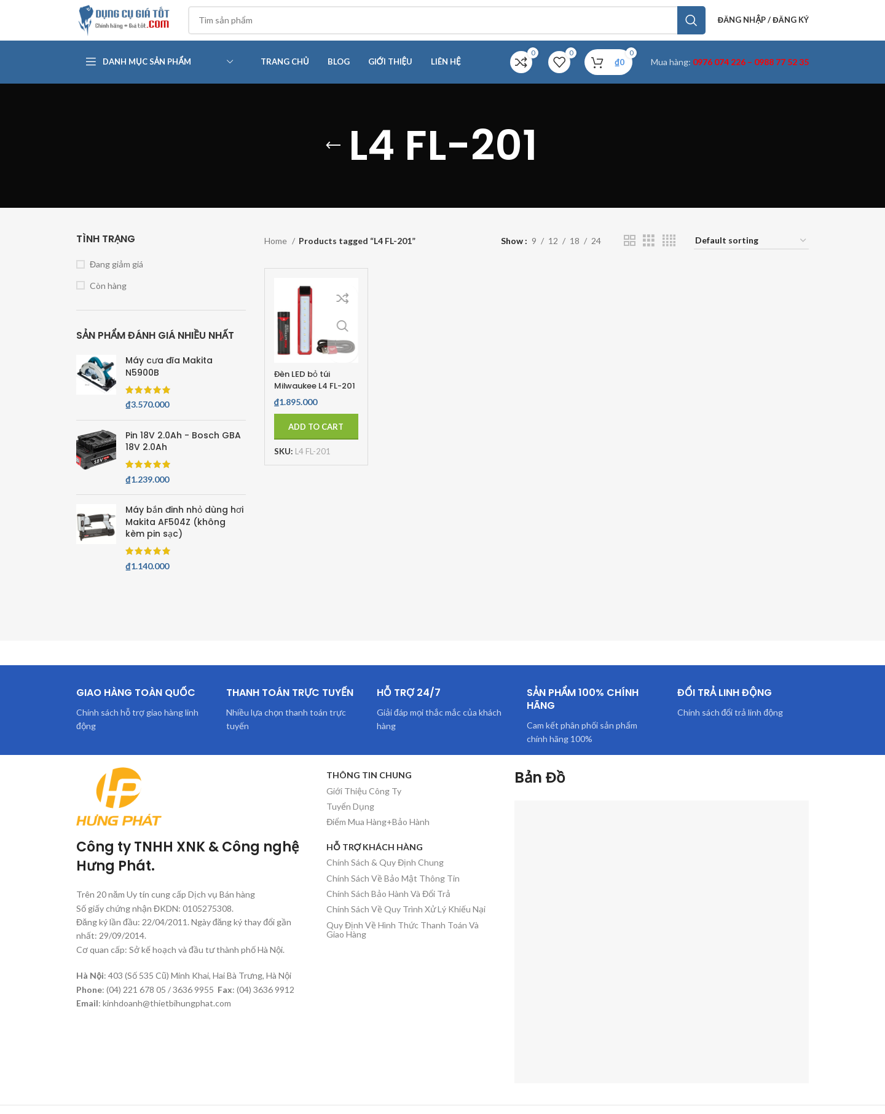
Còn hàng (108, 300)
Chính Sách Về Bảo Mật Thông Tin (393, 893)
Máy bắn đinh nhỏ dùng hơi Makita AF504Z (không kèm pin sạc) (184, 537)
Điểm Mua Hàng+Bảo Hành (378, 837)
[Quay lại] (333, 160)
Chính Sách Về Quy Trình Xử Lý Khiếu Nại (406, 924)
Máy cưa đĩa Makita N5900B (169, 382)
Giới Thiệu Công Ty (363, 805)
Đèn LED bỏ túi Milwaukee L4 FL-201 (311, 400)
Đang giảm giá (116, 279)
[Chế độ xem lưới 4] (669, 255)
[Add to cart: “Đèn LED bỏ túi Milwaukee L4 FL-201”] (316, 441)
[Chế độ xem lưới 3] (649, 255)
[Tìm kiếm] (458, 28)
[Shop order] (751, 256)
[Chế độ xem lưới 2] (629, 255)
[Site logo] (137, 27)
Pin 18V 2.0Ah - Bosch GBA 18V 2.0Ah (183, 456)
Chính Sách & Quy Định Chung (385, 877)
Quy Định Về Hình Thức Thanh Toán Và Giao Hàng (402, 944)
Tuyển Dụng (350, 821)
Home (276, 255)
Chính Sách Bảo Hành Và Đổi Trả (388, 908)
